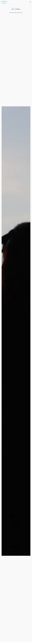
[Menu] (30, 2)
